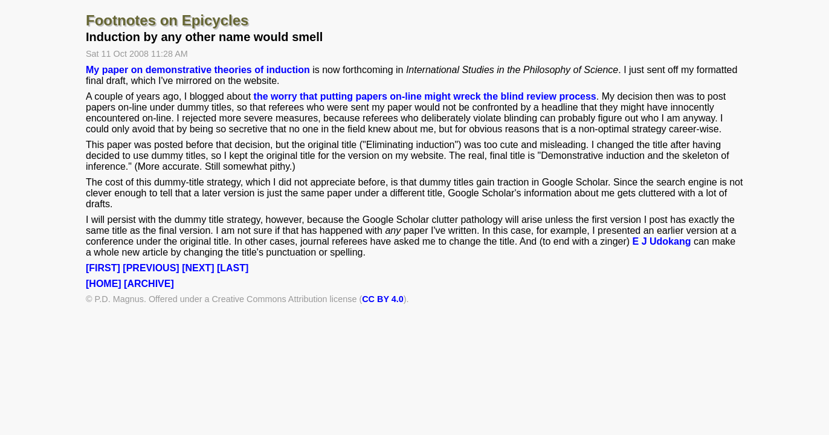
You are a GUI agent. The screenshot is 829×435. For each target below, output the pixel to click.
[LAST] (232, 268)
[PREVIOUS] (151, 268)
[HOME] (103, 284)
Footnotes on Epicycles (167, 20)
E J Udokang (662, 241)
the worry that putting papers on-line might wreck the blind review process (425, 96)
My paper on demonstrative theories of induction (198, 70)
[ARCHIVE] (149, 284)
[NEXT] (198, 268)
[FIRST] (103, 268)
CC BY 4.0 (383, 299)
